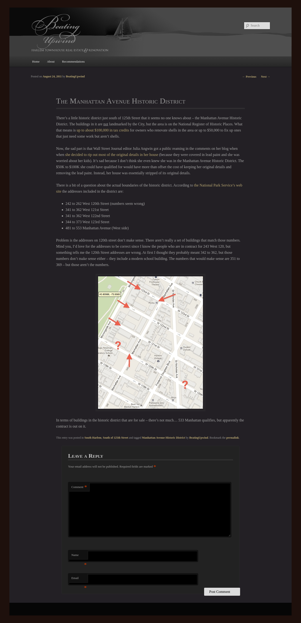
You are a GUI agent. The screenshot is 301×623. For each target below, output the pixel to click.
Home (36, 61)
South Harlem (92, 437)
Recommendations (73, 61)
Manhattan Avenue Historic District (163, 437)
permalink (232, 437)
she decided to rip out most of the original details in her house (111, 155)
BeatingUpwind (198, 437)
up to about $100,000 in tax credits (103, 130)
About (51, 61)
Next (265, 76)
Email (79, 579)
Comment (79, 487)
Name (79, 556)
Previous (249, 76)
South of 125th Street (115, 437)
